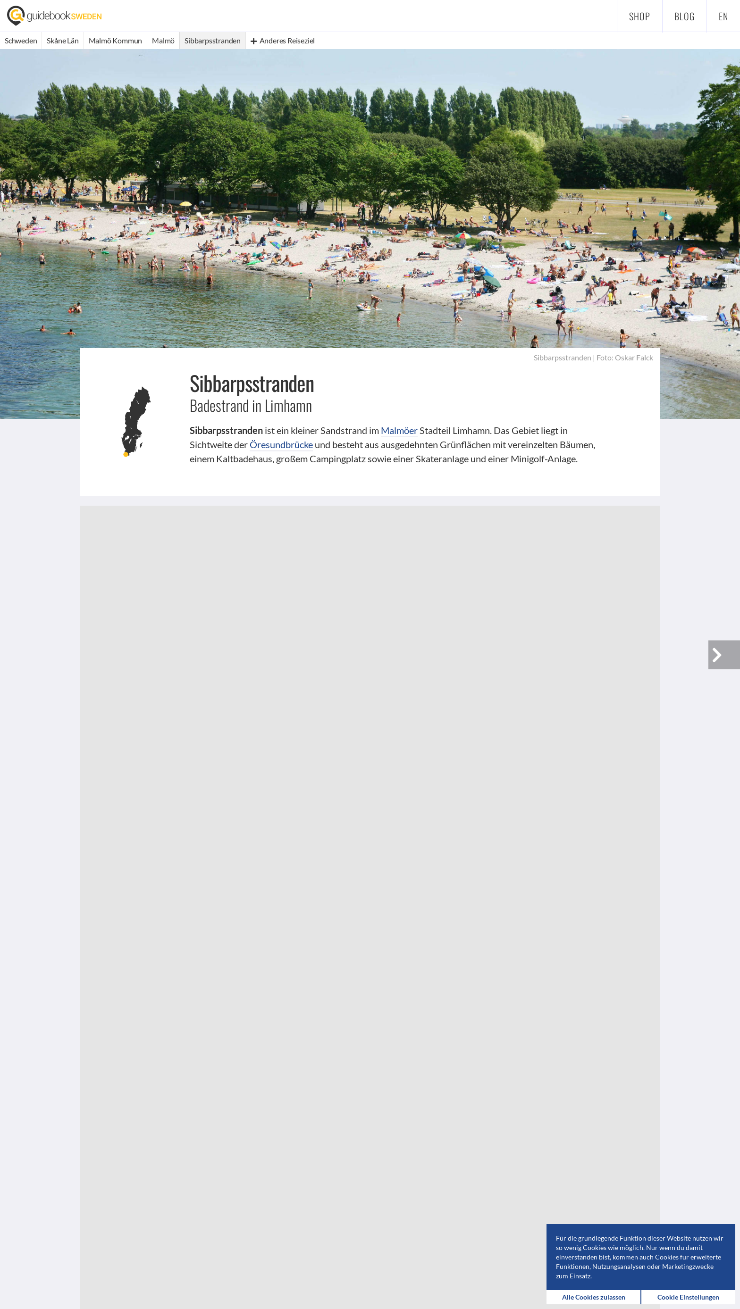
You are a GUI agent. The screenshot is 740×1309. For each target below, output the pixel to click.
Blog (684, 16)
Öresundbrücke (281, 444)
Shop (639, 16)
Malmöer (399, 430)
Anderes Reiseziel (283, 40)
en (723, 16)
